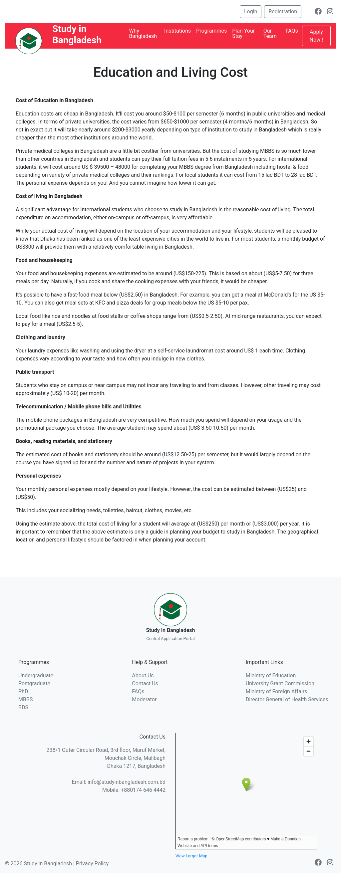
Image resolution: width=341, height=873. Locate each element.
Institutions (177, 31)
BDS (23, 707)
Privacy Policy (92, 863)
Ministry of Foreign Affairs (276, 691)
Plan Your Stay (243, 33)
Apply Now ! (316, 36)
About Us (143, 675)
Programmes (211, 31)
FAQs (292, 31)
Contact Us (145, 683)
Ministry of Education (271, 675)
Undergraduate (35, 675)
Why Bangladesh (143, 33)
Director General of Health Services (287, 699)
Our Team (270, 33)
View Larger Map (191, 855)
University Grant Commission (280, 683)
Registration (282, 11)
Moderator (144, 699)
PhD (23, 691)
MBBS (25, 699)
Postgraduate (34, 683)
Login (250, 11)
